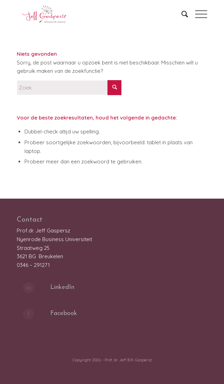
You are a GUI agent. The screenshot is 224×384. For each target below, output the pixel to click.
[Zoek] (181, 14)
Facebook (63, 313)
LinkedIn (62, 287)
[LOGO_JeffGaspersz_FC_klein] (93, 14)
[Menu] (197, 14)
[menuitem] (181, 14)
